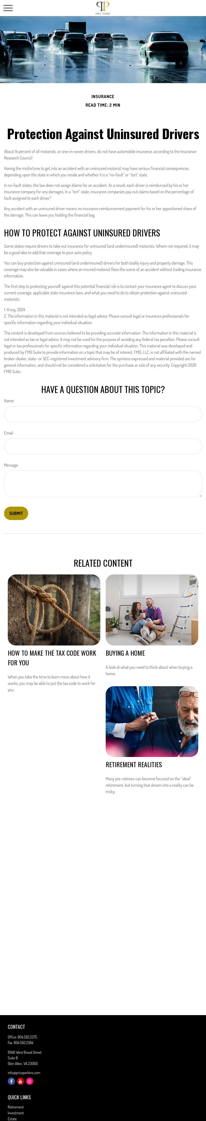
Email (8, 433)
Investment (16, 1113)
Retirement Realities (134, 764)
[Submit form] (16, 513)
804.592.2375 (27, 1037)
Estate (12, 1118)
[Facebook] (11, 1081)
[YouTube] (20, 1081)
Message (11, 465)
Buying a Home (125, 653)
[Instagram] (29, 1081)
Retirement (16, 1107)
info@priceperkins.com (24, 1072)
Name (9, 400)
